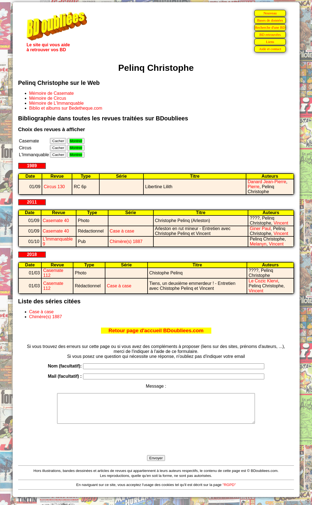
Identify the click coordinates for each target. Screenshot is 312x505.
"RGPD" (229, 490)
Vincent (281, 223)
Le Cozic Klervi (263, 281)
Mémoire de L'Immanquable (56, 103)
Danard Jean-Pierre (267, 181)
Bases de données (270, 20)
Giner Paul (260, 228)
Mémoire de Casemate (51, 93)
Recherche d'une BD (270, 27)
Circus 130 (54, 186)
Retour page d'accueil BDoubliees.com (155, 330)
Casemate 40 (56, 220)
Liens (270, 42)
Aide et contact (270, 49)
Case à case (122, 231)
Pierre (254, 186)
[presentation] (156, 446)
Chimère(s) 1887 (126, 241)
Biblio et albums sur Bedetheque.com (65, 108)
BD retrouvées (270, 35)
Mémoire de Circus (47, 98)
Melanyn (258, 244)
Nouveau (270, 13)
